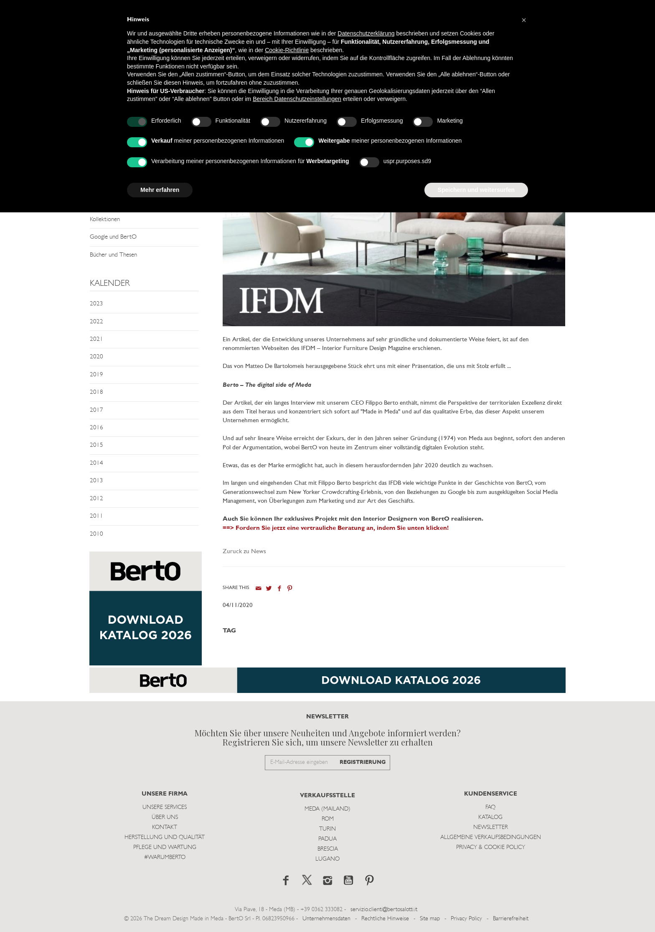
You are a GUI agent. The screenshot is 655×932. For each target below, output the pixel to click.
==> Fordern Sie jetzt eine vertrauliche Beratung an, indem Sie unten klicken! (336, 528)
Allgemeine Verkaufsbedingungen (490, 837)
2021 (96, 339)
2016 (96, 428)
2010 (96, 534)
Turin (327, 829)
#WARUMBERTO (164, 857)
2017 (96, 410)
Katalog (490, 817)
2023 (96, 304)
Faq (490, 807)
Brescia (327, 849)
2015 (96, 445)
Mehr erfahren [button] (159, 189)
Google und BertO (113, 237)
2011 (96, 516)
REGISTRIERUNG (363, 762)
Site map (430, 919)
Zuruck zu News (244, 552)
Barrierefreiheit (510, 919)
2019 (96, 375)
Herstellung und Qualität (164, 837)
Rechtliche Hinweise (385, 919)
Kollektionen (105, 220)
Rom (328, 819)
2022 (96, 322)
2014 (96, 463)
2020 (96, 357)
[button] (524, 20)
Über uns (165, 817)
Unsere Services (164, 807)
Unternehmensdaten (326, 919)
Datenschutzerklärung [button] (366, 33)
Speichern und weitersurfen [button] (476, 189)
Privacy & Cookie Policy (490, 847)
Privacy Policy (466, 919)
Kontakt (164, 827)
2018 (96, 392)
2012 (96, 499)
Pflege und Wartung (164, 847)
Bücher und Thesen (113, 255)
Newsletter (490, 827)
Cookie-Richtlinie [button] (287, 50)
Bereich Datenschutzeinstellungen (297, 99)
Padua (327, 839)
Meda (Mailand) (327, 809)
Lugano (327, 859)
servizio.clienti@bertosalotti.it (383, 910)
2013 (96, 481)
